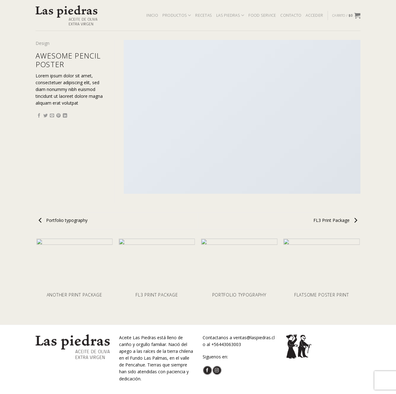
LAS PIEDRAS (230, 15)
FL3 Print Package (335, 220)
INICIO (152, 15)
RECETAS (203, 15)
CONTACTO (290, 15)
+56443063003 (226, 344)
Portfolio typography (63, 220)
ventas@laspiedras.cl (254, 337)
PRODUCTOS (176, 15)
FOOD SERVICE (262, 15)
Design (43, 43)
